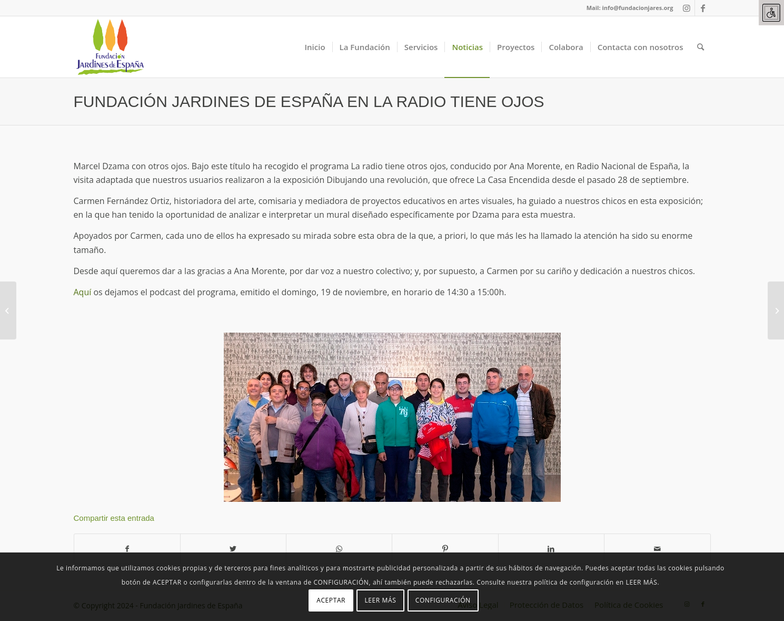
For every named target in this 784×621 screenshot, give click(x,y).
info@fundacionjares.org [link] (637, 8)
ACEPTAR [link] (330, 600)
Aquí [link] (83, 292)
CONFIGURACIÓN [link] (443, 600)
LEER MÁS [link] (380, 600)
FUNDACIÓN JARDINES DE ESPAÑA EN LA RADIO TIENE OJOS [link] (309, 101)
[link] (771, 12)
